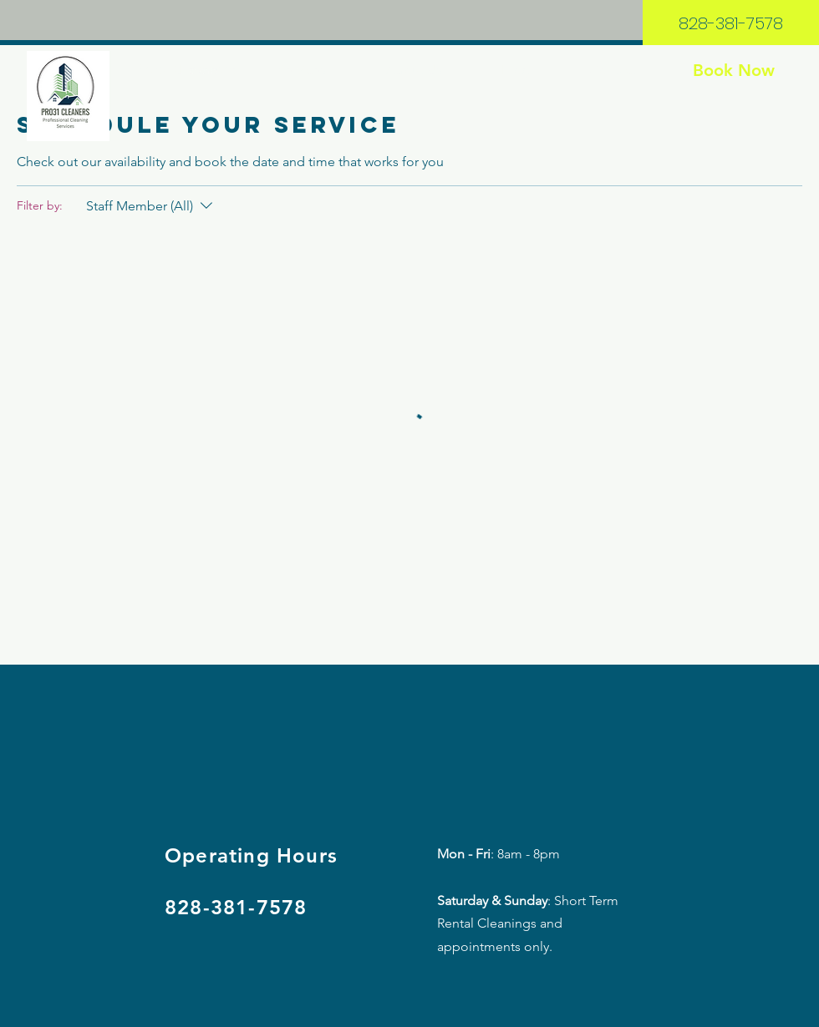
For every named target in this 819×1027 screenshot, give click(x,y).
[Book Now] (733, 70)
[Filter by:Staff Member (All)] (151, 206)
